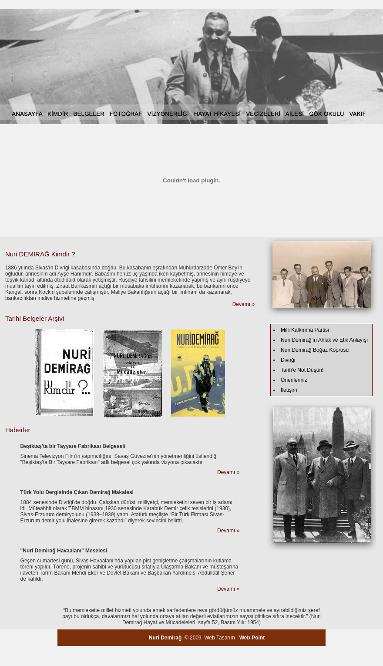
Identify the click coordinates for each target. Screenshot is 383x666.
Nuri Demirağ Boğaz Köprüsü (315, 350)
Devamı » (243, 304)
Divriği (288, 360)
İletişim (289, 390)
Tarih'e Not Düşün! (302, 370)
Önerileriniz (294, 380)
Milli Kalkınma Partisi (305, 330)
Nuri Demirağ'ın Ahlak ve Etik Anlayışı (324, 340)
